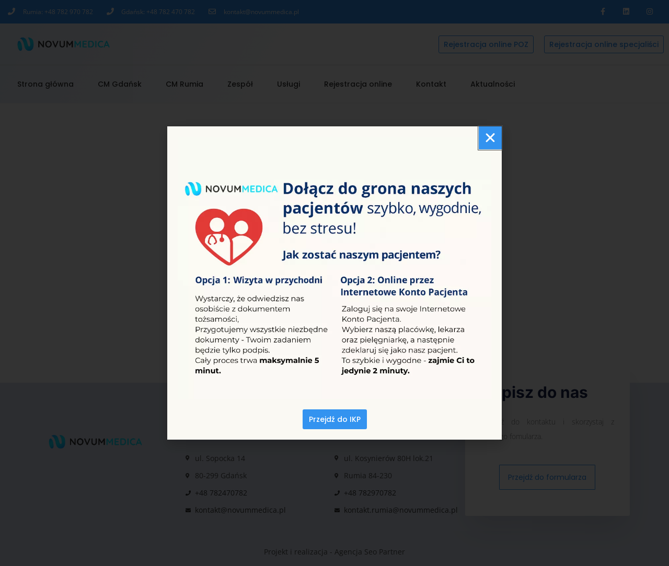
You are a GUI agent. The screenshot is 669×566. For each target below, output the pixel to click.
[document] (334, 283)
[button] (490, 137)
